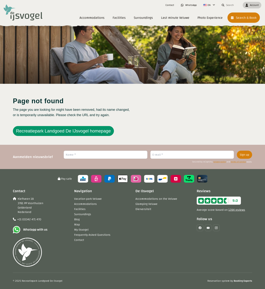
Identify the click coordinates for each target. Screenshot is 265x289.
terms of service (238, 161)
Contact (79, 240)
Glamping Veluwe (146, 204)
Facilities (80, 209)
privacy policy (219, 161)
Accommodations (85, 204)
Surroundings (82, 214)
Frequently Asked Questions (92, 235)
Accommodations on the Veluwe (156, 199)
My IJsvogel (81, 229)
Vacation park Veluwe (88, 199)
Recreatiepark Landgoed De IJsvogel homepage (63, 130)
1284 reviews (236, 210)
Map (77, 224)
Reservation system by (229, 281)
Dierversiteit (143, 209)
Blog (77, 219)
